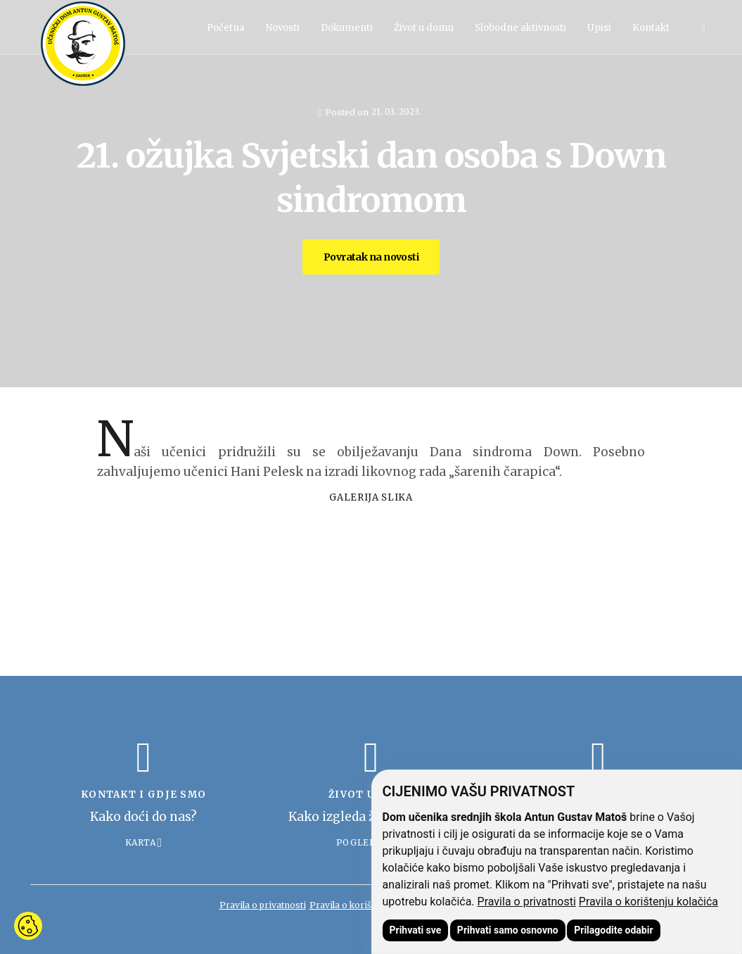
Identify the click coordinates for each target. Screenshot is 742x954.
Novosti (283, 28)
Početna (226, 28)
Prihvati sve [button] (416, 930)
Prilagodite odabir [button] (613, 930)
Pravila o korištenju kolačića (648, 901)
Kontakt (651, 28)
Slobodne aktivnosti (520, 28)
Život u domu (424, 28)
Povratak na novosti (371, 257)
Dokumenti (347, 28)
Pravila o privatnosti (527, 901)
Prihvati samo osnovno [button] (507, 930)
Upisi (599, 28)
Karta (140, 842)
